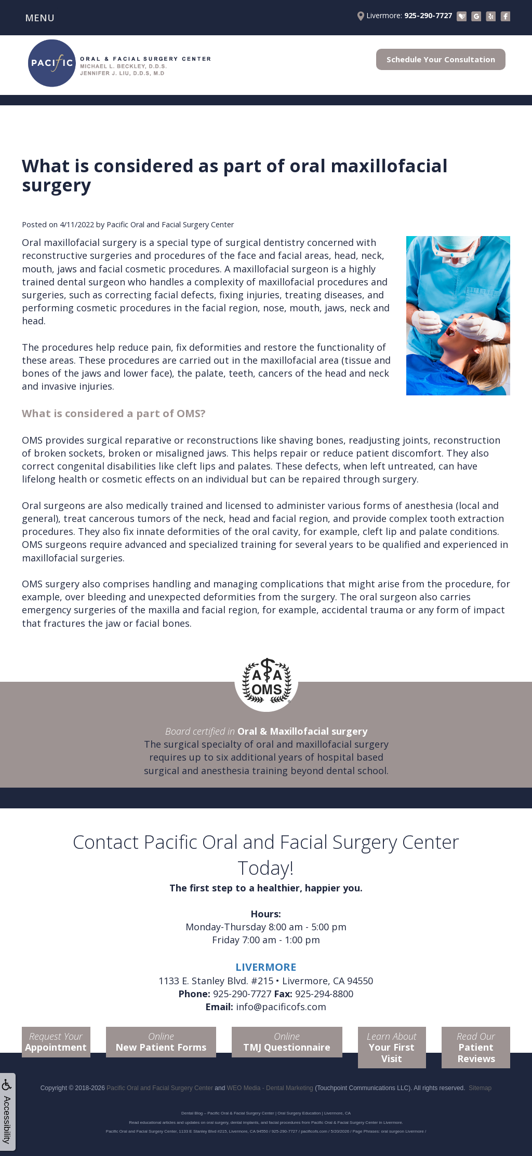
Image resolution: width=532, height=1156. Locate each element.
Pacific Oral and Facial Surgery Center (160, 1088)
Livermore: (404, 15)
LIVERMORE (265, 967)
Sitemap (480, 1088)
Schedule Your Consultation (441, 59)
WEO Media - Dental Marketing (270, 1088)
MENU (40, 17)
